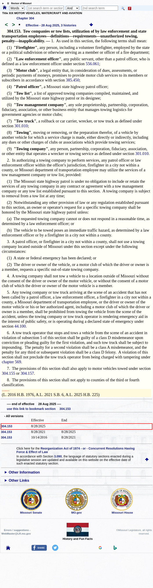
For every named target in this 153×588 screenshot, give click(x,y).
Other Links (19, 480)
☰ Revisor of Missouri (18, 3)
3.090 (58, 456)
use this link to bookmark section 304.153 (39, 409)
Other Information (24, 472)
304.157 (27, 373)
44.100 (20, 326)
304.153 (6, 426)
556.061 (92, 63)
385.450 (72, 80)
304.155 (8, 373)
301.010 (21, 125)
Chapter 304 (25, 18)
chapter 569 (11, 361)
